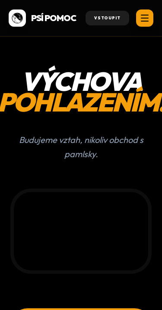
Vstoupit (107, 18)
